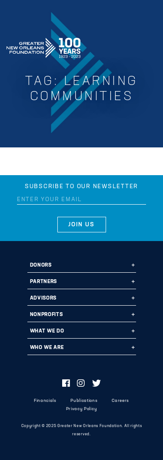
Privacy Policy (81, 409)
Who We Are (47, 347)
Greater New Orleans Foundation (43, 45)
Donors (41, 265)
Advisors (43, 298)
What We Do (47, 331)
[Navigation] (149, 46)
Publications (83, 400)
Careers (120, 400)
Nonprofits (46, 314)
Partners (43, 281)
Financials (45, 400)
